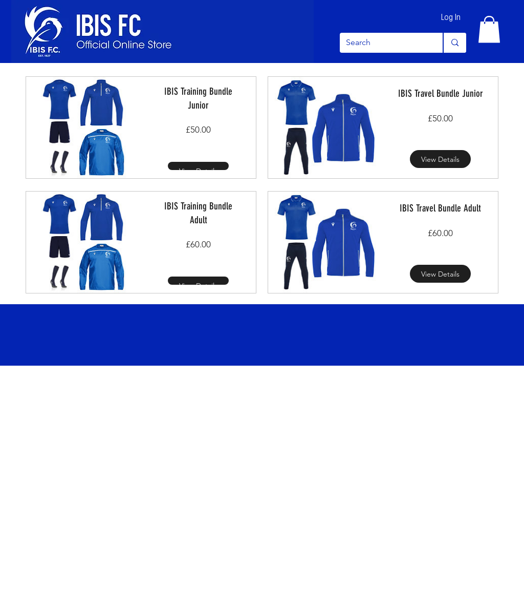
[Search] (383, 43)
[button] (489, 29)
